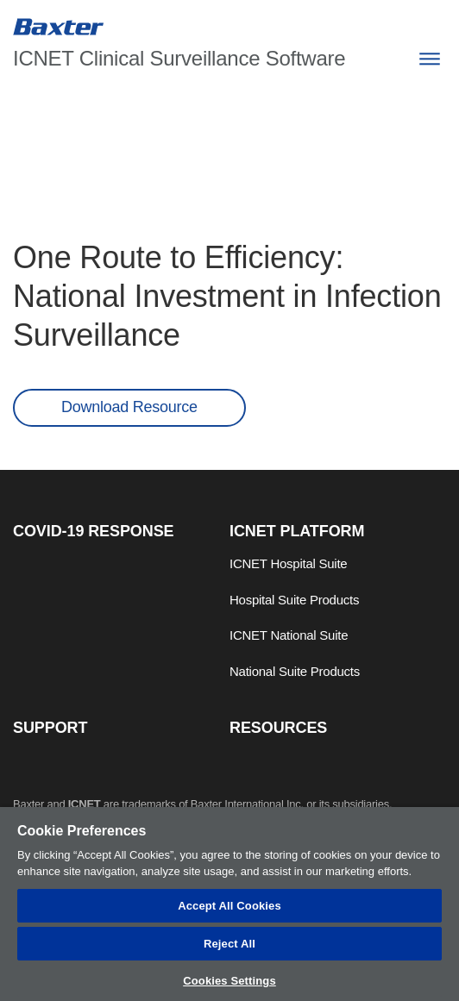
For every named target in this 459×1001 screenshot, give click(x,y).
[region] (229, 904)
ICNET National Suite (289, 635)
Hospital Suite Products (294, 599)
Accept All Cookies (229, 905)
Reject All (229, 943)
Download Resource (129, 407)
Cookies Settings (229, 980)
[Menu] (429, 59)
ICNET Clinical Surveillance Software (179, 58)
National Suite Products (295, 671)
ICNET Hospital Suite (288, 563)
